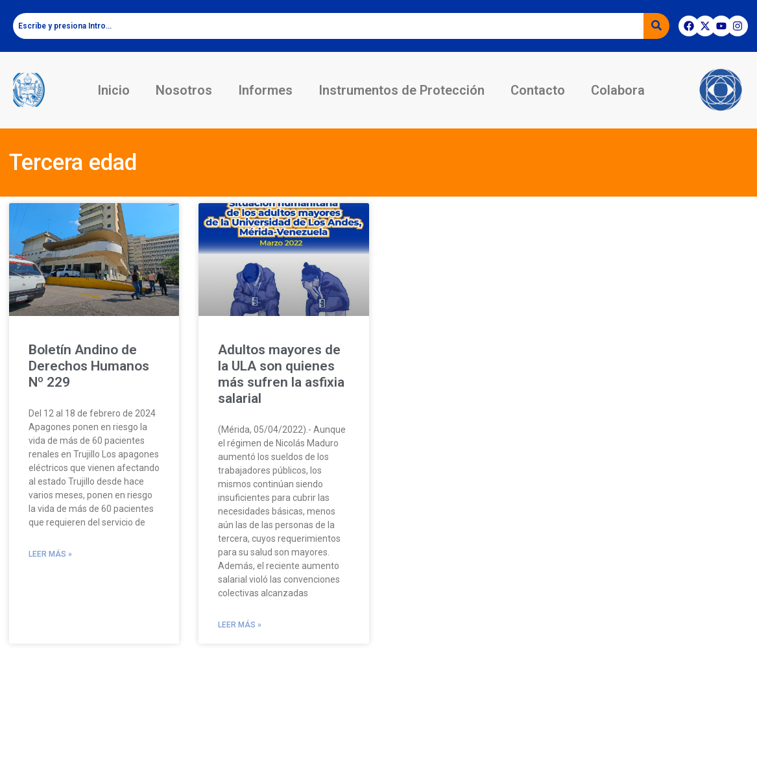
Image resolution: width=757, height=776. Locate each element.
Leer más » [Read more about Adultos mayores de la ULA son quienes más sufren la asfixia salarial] (239, 624)
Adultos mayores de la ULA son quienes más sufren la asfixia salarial (281, 374)
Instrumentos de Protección (401, 90)
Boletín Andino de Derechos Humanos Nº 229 (89, 366)
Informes (265, 90)
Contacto (538, 90)
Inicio (113, 90)
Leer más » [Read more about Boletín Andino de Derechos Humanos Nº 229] (50, 554)
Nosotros (184, 90)
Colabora (618, 90)
